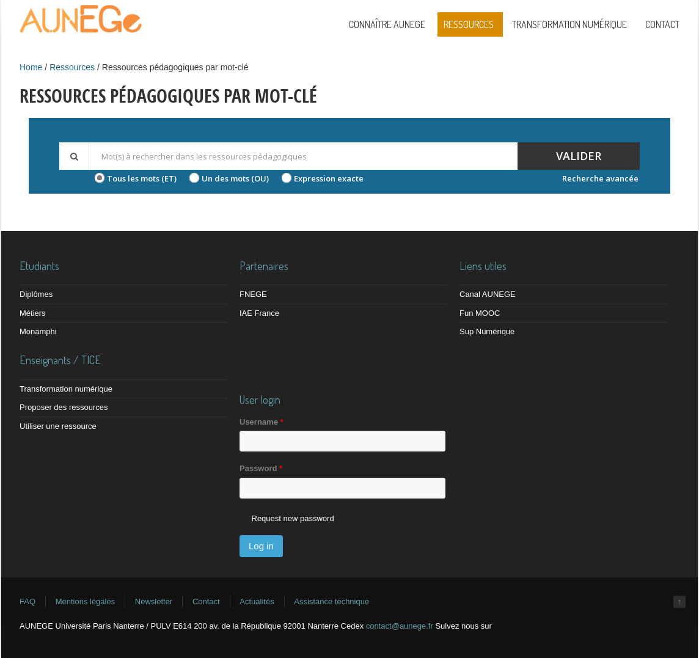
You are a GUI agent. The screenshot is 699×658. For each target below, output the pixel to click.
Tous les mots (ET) (142, 178)
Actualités (257, 601)
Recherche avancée (600, 178)
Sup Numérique (486, 331)
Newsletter (153, 601)
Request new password (293, 518)
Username (262, 421)
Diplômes (36, 294)
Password (261, 468)
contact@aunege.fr (399, 626)
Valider (578, 155)
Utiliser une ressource (58, 426)
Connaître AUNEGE (387, 24)
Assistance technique (331, 601)
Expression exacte (329, 178)
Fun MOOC (479, 313)
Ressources (469, 24)
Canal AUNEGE (487, 294)
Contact (662, 24)
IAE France (259, 313)
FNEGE (253, 294)
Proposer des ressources (64, 407)
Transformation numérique (569, 24)
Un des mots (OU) (235, 178)
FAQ (27, 601)
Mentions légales (85, 601)
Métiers (33, 313)
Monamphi (38, 331)
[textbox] (303, 156)
